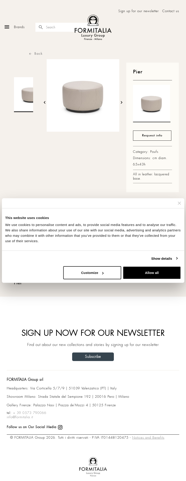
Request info (152, 135)
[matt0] (151, 104)
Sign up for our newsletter (138, 11)
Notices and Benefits (148, 437)
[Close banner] (179, 203)
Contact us (170, 11)
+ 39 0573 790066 (29, 413)
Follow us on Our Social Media (35, 427)
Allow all (152, 273)
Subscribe (93, 356)
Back (36, 53)
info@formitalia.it (20, 417)
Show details (161, 258)
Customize (92, 273)
